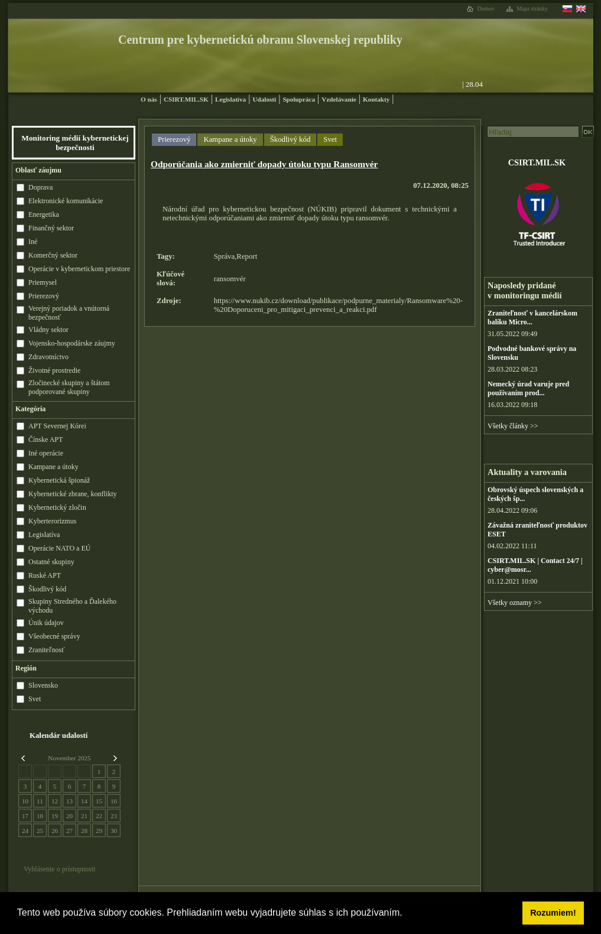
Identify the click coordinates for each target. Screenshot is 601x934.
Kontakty (376, 99)
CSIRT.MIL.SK (186, 99)
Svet (330, 139)
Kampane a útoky (229, 139)
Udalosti (264, 99)
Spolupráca (298, 99)
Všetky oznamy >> (515, 602)
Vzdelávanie (338, 99)
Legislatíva (230, 99)
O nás (149, 99)
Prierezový (174, 139)
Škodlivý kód (290, 139)
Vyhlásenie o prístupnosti (59, 869)
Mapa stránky (532, 9)
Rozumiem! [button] (553, 912)
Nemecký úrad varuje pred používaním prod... (528, 388)
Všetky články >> (513, 426)
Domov (486, 9)
